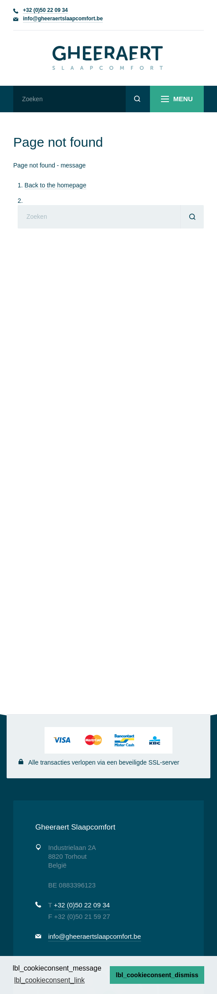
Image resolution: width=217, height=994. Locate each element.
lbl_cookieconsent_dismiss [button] (157, 975)
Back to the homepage (55, 185)
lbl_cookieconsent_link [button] (49, 980)
